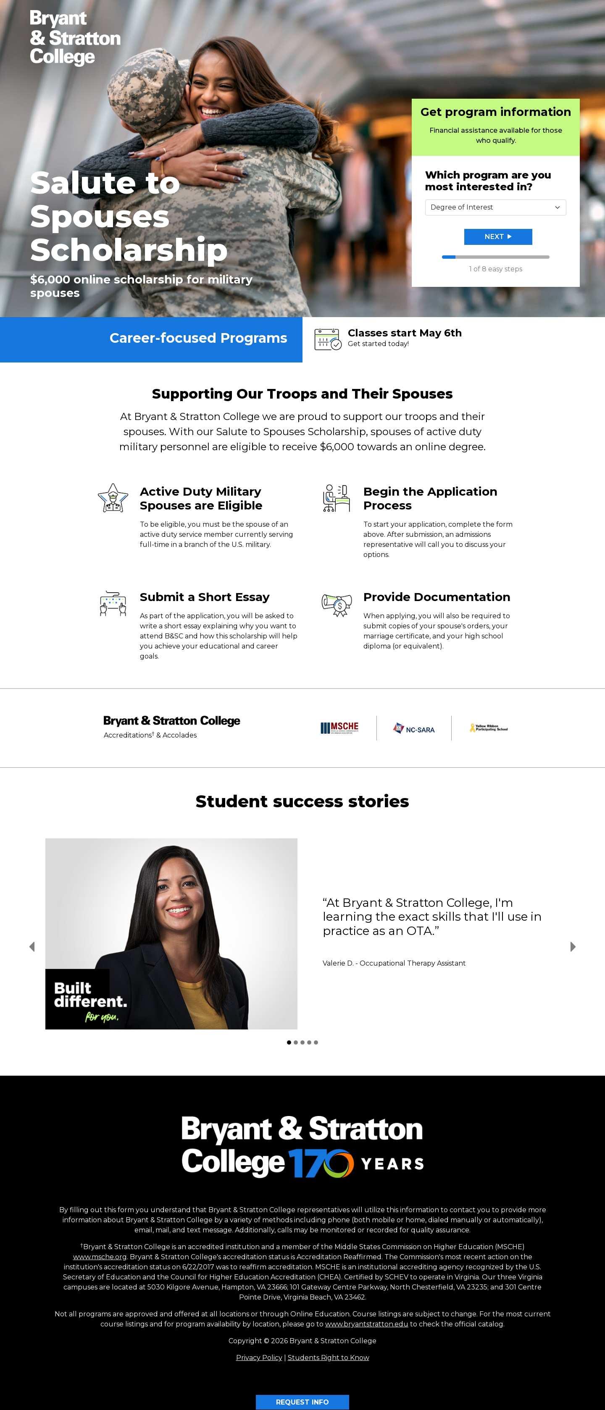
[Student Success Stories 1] (289, 1042)
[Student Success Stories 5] (316, 1042)
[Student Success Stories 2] (296, 1042)
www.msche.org (100, 1257)
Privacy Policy (259, 1358)
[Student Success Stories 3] (302, 1042)
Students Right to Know (328, 1358)
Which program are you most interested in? (488, 181)
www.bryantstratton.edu (366, 1324)
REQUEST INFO (302, 1402)
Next (498, 237)
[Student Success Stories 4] (309, 1042)
